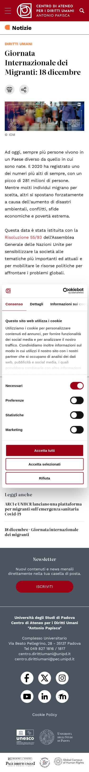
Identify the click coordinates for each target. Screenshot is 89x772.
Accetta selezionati (44, 464)
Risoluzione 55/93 (23, 237)
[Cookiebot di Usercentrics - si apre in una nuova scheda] (63, 291)
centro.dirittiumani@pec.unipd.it (45, 659)
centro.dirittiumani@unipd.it (45, 654)
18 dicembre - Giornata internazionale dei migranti (41, 532)
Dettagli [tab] (36, 304)
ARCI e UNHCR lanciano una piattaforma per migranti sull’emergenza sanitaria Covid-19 (43, 509)
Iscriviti (44, 586)
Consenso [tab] (14, 304)
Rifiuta (44, 478)
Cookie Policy (44, 715)
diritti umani (18, 44)
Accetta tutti (44, 450)
